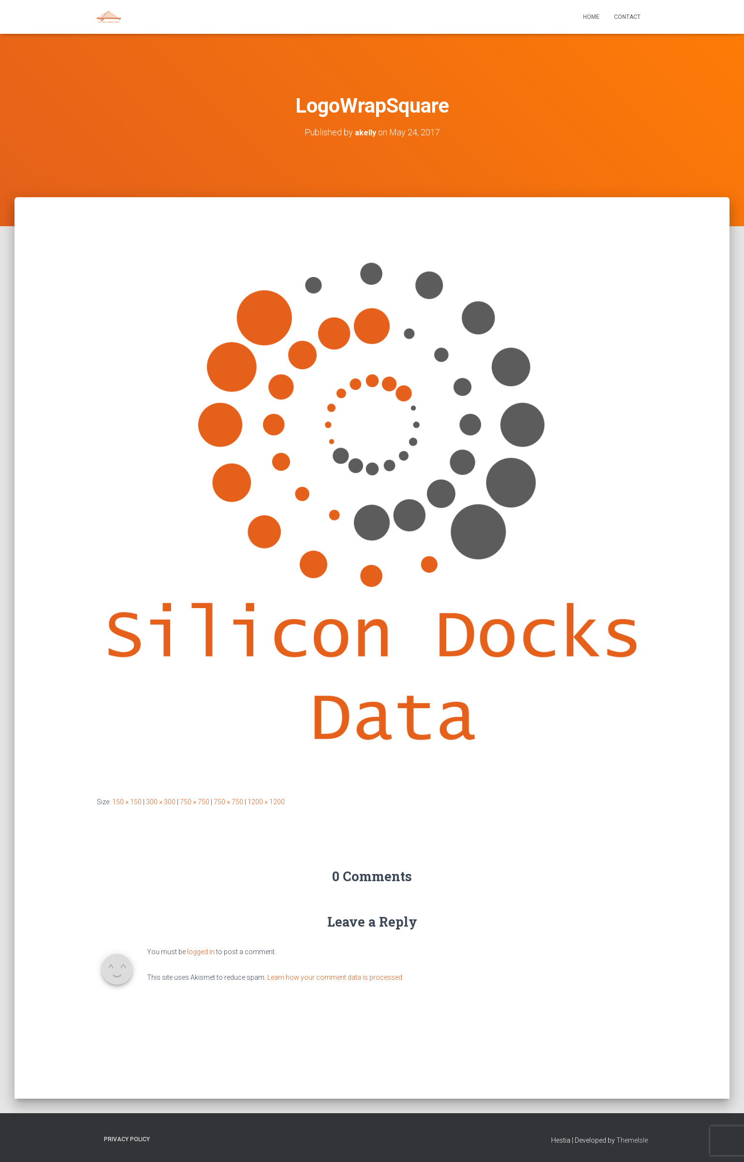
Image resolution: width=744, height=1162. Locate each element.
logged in (201, 952)
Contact (627, 17)
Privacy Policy (127, 1139)
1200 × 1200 (266, 802)
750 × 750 (194, 802)
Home (591, 17)
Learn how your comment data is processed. (335, 977)
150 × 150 (127, 802)
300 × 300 (160, 802)
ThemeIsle (632, 1140)
